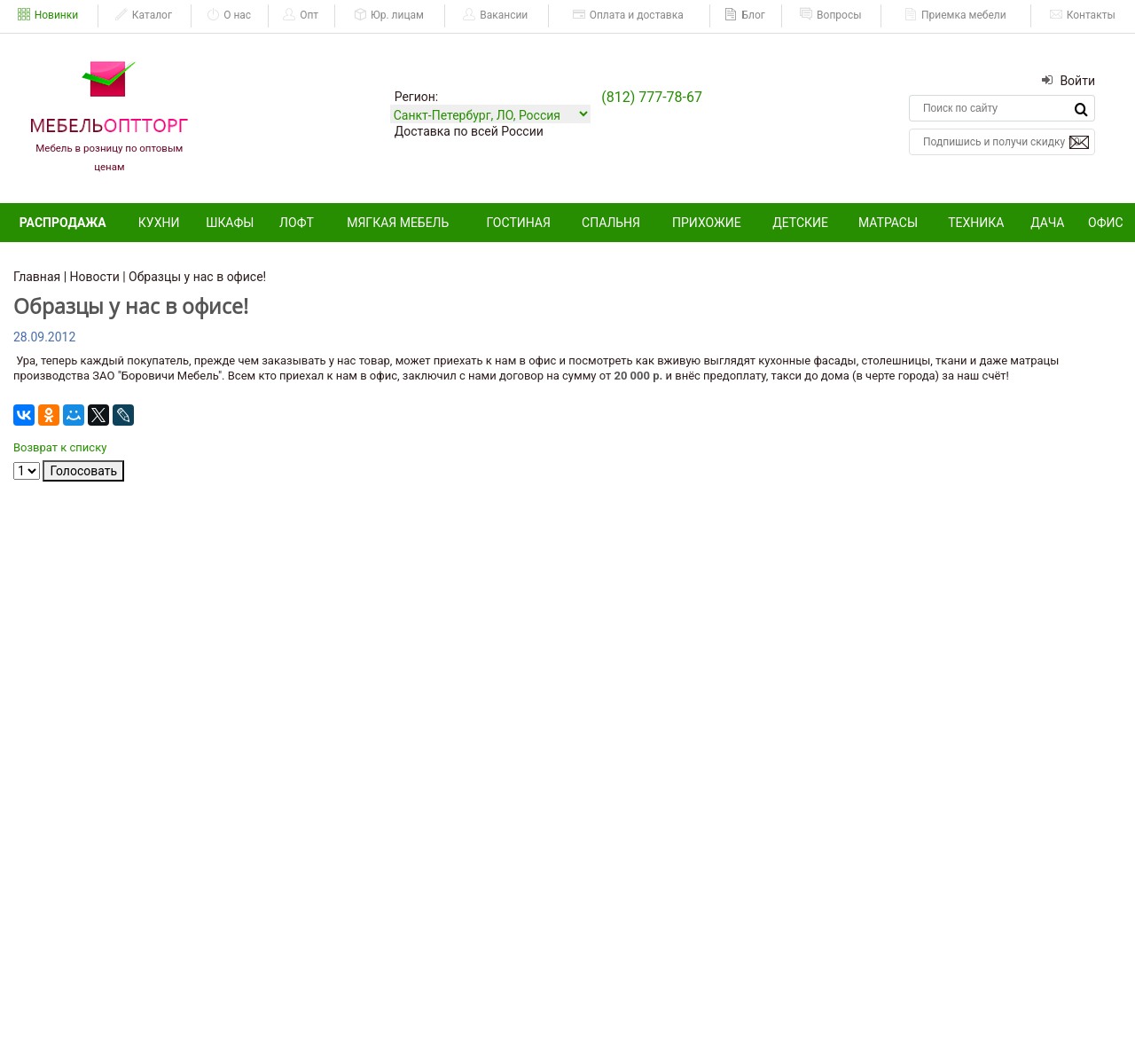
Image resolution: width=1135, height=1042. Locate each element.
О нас (229, 15)
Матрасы (888, 222)
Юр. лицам (389, 15)
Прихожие (706, 222)
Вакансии (495, 15)
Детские (800, 222)
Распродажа (63, 222)
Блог (744, 15)
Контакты (1082, 15)
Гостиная (519, 222)
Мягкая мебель (398, 222)
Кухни (159, 222)
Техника (976, 222)
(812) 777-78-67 (651, 97)
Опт (300, 15)
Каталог (143, 15)
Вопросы (830, 15)
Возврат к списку (59, 447)
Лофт (296, 222)
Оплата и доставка (628, 15)
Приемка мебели (955, 15)
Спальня (611, 222)
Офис (1105, 222)
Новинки (48, 15)
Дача (1047, 222)
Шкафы (230, 222)
